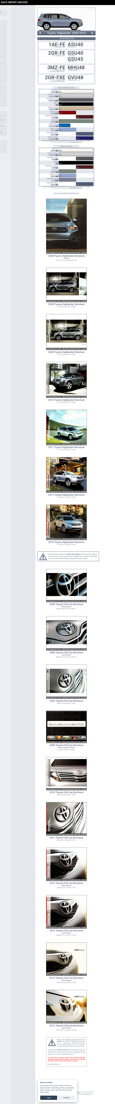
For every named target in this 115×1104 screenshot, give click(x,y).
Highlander (64, 33)
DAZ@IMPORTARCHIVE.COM (75, 142)
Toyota (51, 33)
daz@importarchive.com (54, 1064)
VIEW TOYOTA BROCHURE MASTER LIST (66, 193)
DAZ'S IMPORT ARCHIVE (14, 2)
